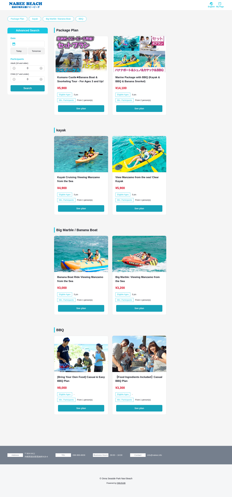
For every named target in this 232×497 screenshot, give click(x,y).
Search (27, 88)
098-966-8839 (79, 455)
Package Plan (17, 19)
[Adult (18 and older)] (27, 68)
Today (19, 51)
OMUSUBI (121, 483)
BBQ (81, 19)
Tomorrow (36, 51)
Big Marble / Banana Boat (58, 19)
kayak (35, 19)
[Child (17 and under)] (27, 79)
